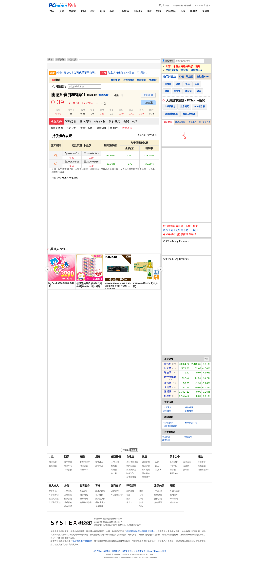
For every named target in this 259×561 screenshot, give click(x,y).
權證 (149, 11)
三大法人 (167, 407)
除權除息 (187, 462)
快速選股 (202, 462)
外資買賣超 (54, 495)
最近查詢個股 (132, 462)
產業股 (114, 466)
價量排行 (192, 122)
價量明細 (101, 128)
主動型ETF (203, 76)
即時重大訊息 (205, 122)
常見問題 (166, 437)
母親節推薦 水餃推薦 (182, 5)
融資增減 (84, 495)
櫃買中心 (68, 466)
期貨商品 (99, 462)
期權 (158, 11)
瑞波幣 (167, 372)
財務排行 (68, 498)
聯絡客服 (166, 440)
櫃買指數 (53, 466)
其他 (141, 498)
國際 (141, 491)
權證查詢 (59, 86)
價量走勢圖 (57, 128)
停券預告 (174, 466)
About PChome (154, 551)
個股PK (138, 11)
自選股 (72, 11)
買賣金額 (53, 491)
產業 (128, 498)
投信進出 (189, 411)
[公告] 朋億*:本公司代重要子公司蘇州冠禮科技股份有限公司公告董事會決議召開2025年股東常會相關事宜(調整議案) (77, 72)
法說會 (186, 466)
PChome (199, 5)
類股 (112, 11)
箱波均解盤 (100, 491)
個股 (144, 456)
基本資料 (85, 121)
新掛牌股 (174, 462)
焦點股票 (158, 502)
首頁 (52, 11)
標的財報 (100, 121)
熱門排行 (158, 498)
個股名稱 (169, 61)
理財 (141, 506)
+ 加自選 (148, 102)
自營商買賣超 (55, 502)
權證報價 (115, 80)
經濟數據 (174, 502)
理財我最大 (100, 502)
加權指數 (53, 462)
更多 (206, 359)
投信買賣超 (54, 498)
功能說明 (188, 437)
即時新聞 (131, 485)
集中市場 (68, 462)
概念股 (114, 473)
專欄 (97, 485)
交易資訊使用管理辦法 (82, 541)
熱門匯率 (174, 495)
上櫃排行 (68, 495)
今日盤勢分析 (117, 495)
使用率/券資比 (86, 502)
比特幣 (193, 11)
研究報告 (115, 491)
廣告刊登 (116, 551)
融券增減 (84, 498)
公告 (135, 121)
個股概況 (114, 121)
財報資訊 (130, 473)
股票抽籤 (174, 473)
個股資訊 (60, 59)
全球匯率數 (175, 491)
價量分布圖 (86, 128)
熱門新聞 (130, 491)
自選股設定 (131, 469)
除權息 (205, 11)
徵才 (164, 551)
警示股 (173, 469)
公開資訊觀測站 (170, 426)
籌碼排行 (68, 502)
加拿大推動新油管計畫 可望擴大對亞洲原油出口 (128, 72)
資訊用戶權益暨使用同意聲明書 (140, 531)
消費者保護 (127, 551)
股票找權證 (128, 80)
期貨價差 (99, 466)
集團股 (114, 469)
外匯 (182, 11)
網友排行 (68, 506)
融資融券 (189, 407)
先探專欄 (99, 506)
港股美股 (171, 11)
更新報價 (148, 95)
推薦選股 (202, 466)
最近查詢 (168, 122)
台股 (128, 495)
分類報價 (124, 11)
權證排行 (153, 80)
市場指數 (68, 469)
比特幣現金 (170, 376)
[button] (160, 269)
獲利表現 (127, 128)
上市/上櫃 (115, 462)
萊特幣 (168, 383)
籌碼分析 (70, 121)
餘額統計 (84, 491)
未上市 (129, 502)
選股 (102, 11)
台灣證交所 (168, 422)
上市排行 (68, 491)
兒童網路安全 (139, 551)
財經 (141, 502)
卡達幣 (167, 387)
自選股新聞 (131, 477)
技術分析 (71, 128)
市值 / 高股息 (186, 76)
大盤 (61, 11)
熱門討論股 (169, 76)
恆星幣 (167, 395)
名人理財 (99, 495)
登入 (208, 5)
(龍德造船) (103, 95)
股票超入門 (100, 498)
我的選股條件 (204, 469)
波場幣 (167, 391)
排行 (92, 11)
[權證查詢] (84, 86)
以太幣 (167, 368)
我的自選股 (180, 122)
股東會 (186, 469)
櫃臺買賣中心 (191, 422)
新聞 (167, 5)
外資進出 (167, 411)
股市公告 (175, 456)
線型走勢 (56, 121)
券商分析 (116, 485)
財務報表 (146, 473)
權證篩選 (141, 80)
